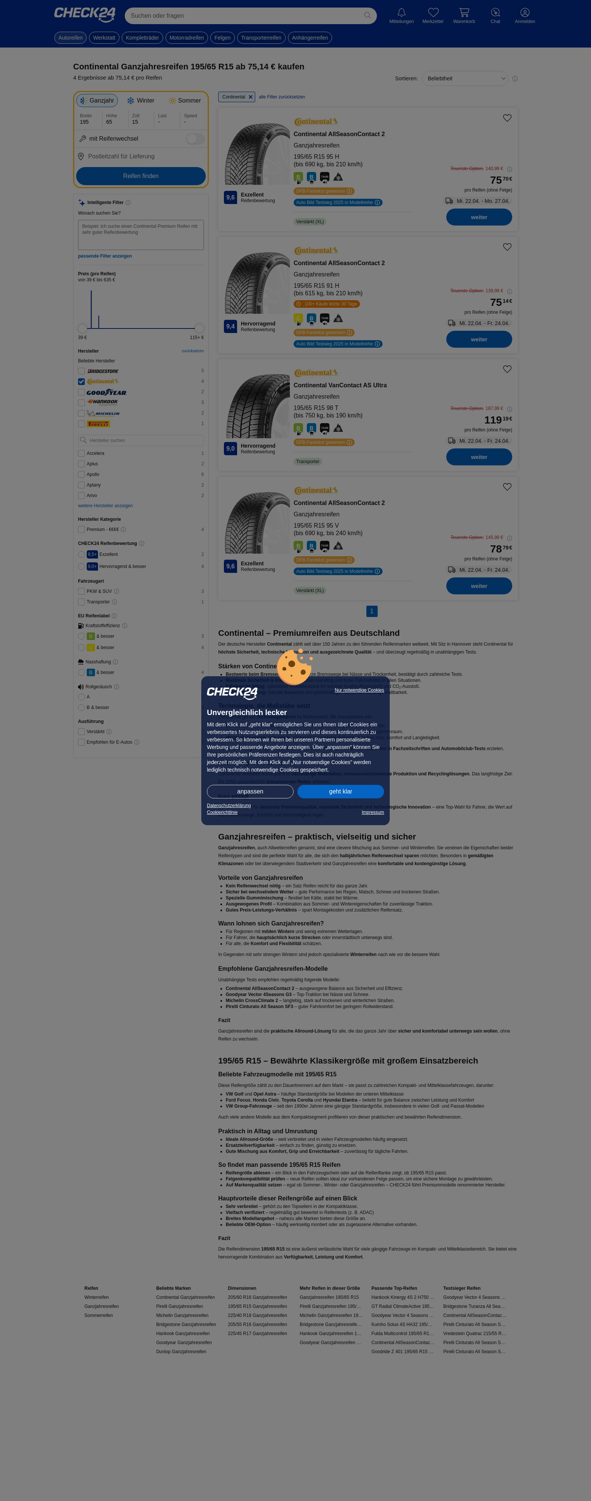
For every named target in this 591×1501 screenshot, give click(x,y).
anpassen (250, 791)
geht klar (340, 791)
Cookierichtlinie (222, 812)
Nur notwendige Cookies (359, 690)
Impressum (373, 812)
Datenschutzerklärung (229, 805)
